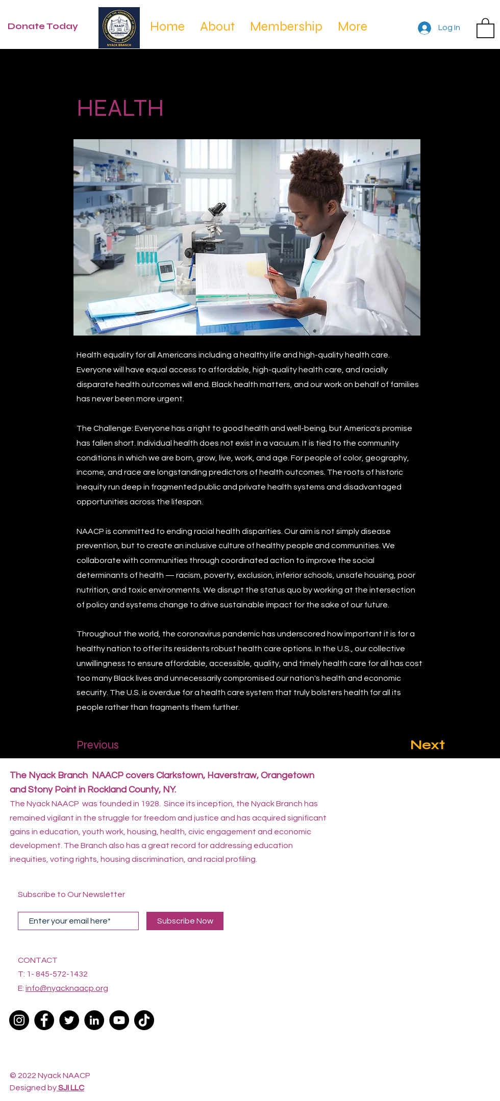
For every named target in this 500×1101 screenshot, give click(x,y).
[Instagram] (19, 1020)
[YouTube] (119, 1020)
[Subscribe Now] (184, 921)
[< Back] (110, 74)
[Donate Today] (48, 26)
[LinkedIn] (94, 1020)
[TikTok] (144, 1020)
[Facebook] (44, 1020)
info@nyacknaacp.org (67, 988)
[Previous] (110, 745)
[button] (485, 27)
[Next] (419, 745)
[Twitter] (69, 1020)
